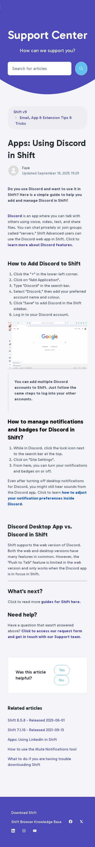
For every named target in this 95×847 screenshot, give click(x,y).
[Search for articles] (39, 68)
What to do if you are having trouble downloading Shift (39, 762)
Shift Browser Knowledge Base (36, 822)
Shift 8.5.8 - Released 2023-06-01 (36, 720)
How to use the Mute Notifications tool (42, 749)
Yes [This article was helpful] (62, 670)
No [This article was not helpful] (61, 680)
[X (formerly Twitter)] (81, 821)
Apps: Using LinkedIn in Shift (32, 739)
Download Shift (24, 813)
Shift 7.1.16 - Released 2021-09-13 (36, 730)
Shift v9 (20, 112)
